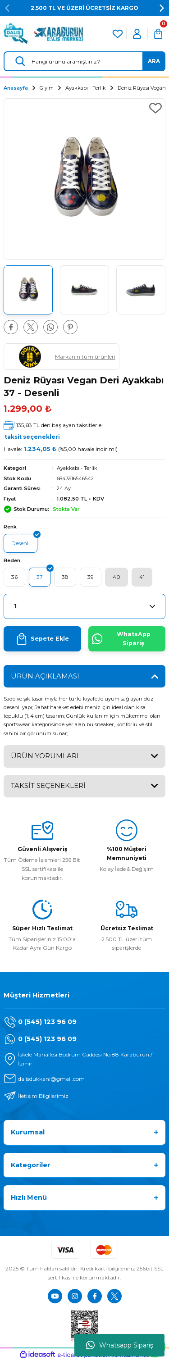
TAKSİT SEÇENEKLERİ (48, 785)
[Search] (84, 61)
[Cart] (158, 34)
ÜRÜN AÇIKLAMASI (45, 676)
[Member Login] (137, 34)
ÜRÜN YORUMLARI (45, 755)
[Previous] (7, 8)
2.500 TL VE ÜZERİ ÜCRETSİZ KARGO (84, 8)
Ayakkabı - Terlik (77, 468)
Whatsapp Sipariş (119, 1345)
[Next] (161, 8)
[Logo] (43, 33)
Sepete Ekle (42, 639)
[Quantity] (84, 606)
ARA (154, 61)
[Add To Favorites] (155, 108)
